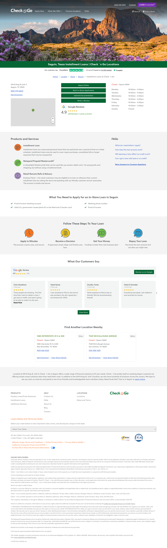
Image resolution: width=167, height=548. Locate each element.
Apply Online (83, 85)
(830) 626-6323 (43, 350)
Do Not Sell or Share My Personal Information (33, 447)
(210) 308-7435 (95, 350)
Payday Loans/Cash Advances (23, 396)
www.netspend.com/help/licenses (25, 537)
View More (83, 312)
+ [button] (53, 118)
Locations (81, 396)
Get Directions (43, 358)
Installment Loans (18, 400)
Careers (47, 411)
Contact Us (48, 396)
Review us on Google (144, 272)
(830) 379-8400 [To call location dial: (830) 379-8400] (17, 91)
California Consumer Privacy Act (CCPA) (28, 445)
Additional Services (19, 404)
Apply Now (39, 11)
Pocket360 (147, 4)
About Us (47, 404)
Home (55, 77)
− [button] (53, 121)
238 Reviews (73, 113)
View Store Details (58, 358)
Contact (132, 5)
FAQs (87, 11)
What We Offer (54, 11)
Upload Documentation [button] (83, 95)
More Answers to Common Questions (130, 164)
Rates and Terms (84, 400)
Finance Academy (73, 11)
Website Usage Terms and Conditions (27, 442)
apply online (140, 379)
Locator (64, 77)
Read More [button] (18, 303)
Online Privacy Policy (54, 442)
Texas (72, 77)
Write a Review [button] (83, 101)
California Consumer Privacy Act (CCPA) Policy (119, 504)
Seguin (81, 77)
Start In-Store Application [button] (83, 90)
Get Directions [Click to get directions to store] (17, 95)
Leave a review (85, 113)
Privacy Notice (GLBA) (74, 442)
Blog (46, 408)
